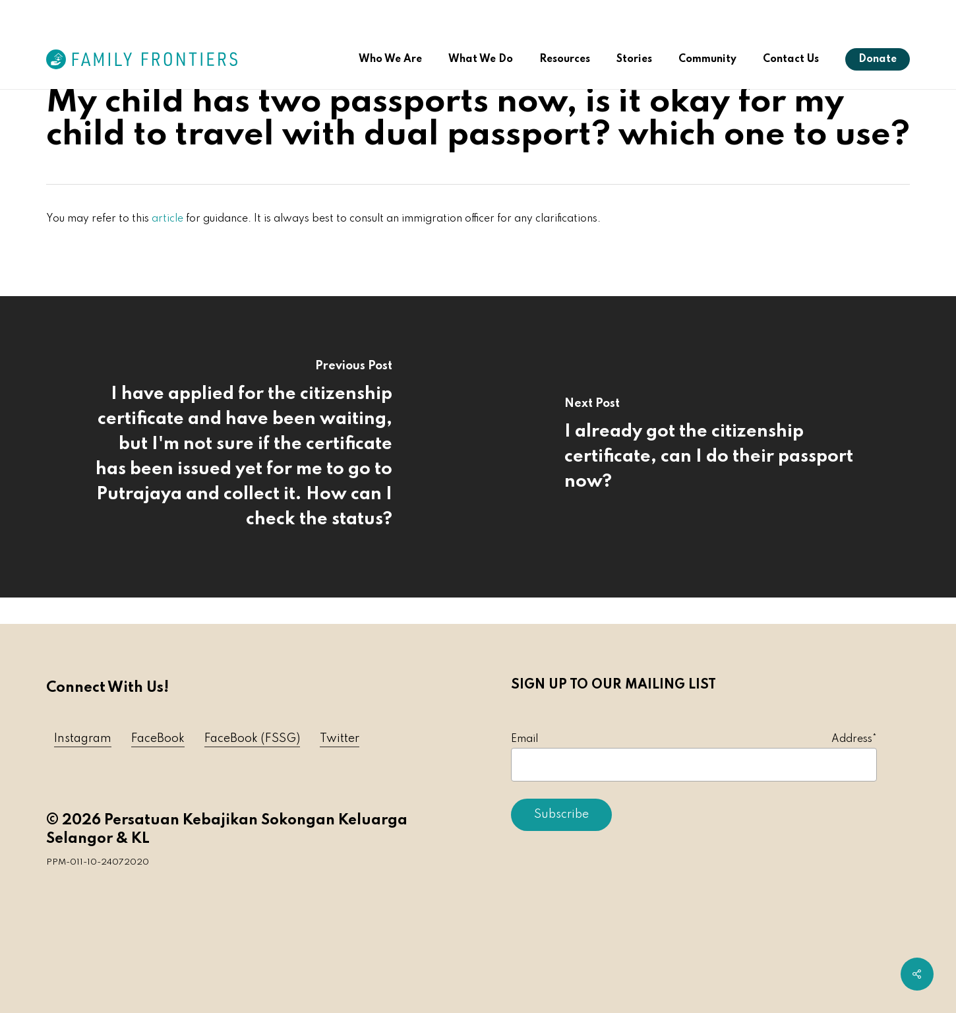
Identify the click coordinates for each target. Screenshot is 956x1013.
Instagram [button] (82, 739)
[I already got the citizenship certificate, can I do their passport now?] (717, 447)
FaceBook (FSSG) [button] (252, 739)
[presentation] (611, 870)
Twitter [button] (339, 739)
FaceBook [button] (158, 739)
